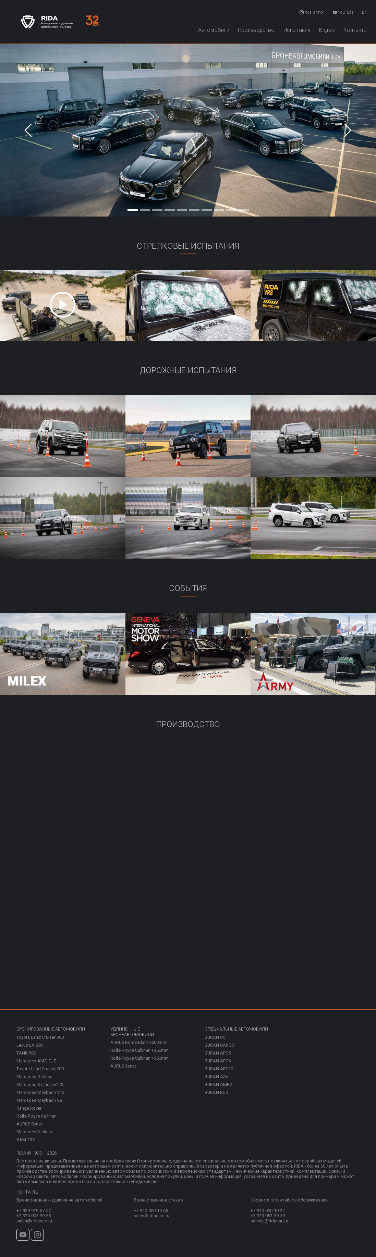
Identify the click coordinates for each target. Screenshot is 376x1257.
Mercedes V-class (34, 1131)
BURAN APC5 (218, 1053)
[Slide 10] (244, 208)
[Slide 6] (194, 208)
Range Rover (28, 1108)
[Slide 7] (207, 208)
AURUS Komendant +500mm (138, 1042)
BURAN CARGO (220, 1045)
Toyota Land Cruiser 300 (40, 1037)
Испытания (296, 30)
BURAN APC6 (218, 1060)
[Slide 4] (170, 208)
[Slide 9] (231, 208)
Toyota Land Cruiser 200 (40, 1068)
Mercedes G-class (34, 1076)
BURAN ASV (216, 1076)
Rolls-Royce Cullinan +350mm (139, 1050)
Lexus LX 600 (29, 1045)
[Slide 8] (219, 208)
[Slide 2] (145, 208)
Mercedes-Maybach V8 (39, 1100)
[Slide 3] (157, 208)
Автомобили (213, 30)
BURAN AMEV (218, 1084)
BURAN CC (215, 1037)
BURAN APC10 (219, 1068)
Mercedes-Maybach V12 (40, 1092)
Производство (256, 30)
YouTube (343, 12)
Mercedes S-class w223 (39, 1084)
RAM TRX (25, 1139)
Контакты (355, 30)
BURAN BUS (216, 1092)
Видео (327, 30)
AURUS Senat (29, 1123)
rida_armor (312, 12)
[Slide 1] (133, 208)
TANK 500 (26, 1053)
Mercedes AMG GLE (36, 1060)
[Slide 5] (182, 208)
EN (364, 12)
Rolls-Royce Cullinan (36, 1116)
